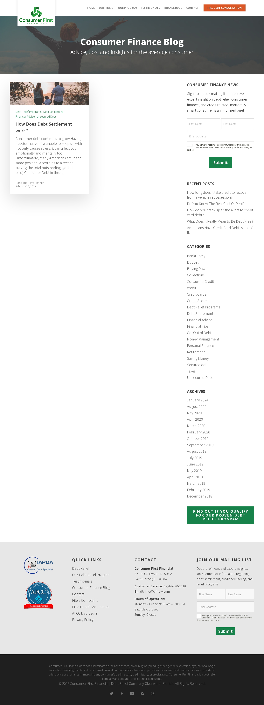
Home (91, 8)
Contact (192, 8)
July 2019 (194, 457)
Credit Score (197, 300)
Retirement (196, 351)
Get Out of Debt (199, 332)
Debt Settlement (53, 112)
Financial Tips (197, 326)
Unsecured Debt (46, 116)
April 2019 (195, 476)
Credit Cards (196, 294)
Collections (196, 275)
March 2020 (196, 425)
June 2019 (195, 464)
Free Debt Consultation (224, 8)
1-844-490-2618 (175, 586)
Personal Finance (200, 345)
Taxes (191, 371)
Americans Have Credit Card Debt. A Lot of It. (220, 230)
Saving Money (198, 358)
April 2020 (195, 419)
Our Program (127, 8)
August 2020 (196, 406)
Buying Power (198, 268)
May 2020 (194, 412)
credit (191, 287)
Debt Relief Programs (28, 112)
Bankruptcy (196, 255)
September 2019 (200, 444)
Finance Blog (173, 8)
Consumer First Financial (30, 183)
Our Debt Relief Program (91, 574)
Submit (220, 162)
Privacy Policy (83, 619)
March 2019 (196, 483)
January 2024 (197, 400)
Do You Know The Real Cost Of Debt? (216, 203)
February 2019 (198, 489)
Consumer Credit (200, 281)
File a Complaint (85, 600)
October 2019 (198, 438)
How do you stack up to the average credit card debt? (220, 212)
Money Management (203, 339)
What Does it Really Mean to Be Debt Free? (220, 221)
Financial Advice (25, 116)
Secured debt (198, 364)
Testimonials (150, 8)
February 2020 (198, 432)
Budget (192, 262)
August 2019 (196, 451)
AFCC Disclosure (85, 613)
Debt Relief (106, 8)
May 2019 (194, 470)
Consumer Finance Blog (91, 587)
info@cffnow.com (157, 591)
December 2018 (199, 496)
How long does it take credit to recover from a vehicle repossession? (217, 195)
